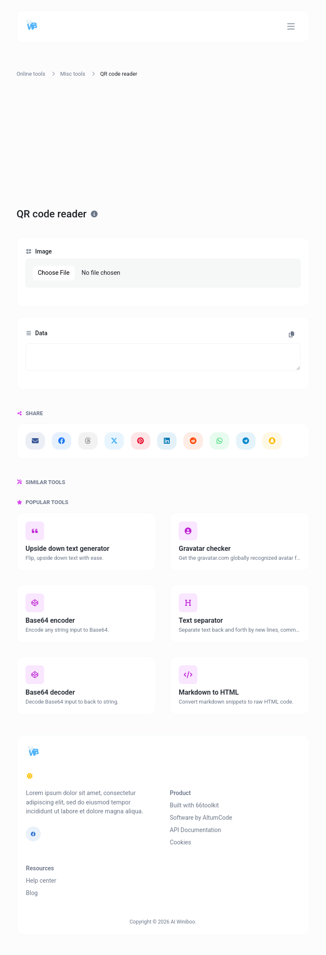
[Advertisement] (163, 144)
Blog (32, 892)
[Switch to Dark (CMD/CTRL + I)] (29, 776)
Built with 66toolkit (194, 805)
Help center (41, 880)
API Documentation (195, 830)
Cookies (180, 842)
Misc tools (72, 74)
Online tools (31, 74)
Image (38, 251)
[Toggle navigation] (291, 26)
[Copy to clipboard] (291, 334)
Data (36, 333)
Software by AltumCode (201, 817)
